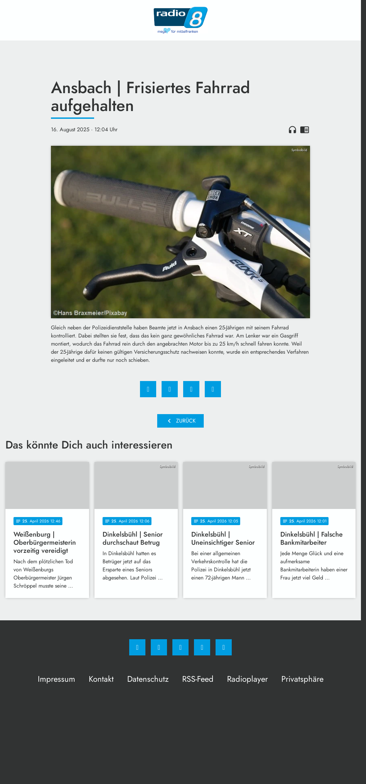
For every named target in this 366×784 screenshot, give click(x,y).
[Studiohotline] (202, 647)
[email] (224, 647)
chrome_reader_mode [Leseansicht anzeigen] (304, 129)
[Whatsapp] (180, 647)
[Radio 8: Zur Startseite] (180, 20)
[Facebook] (137, 647)
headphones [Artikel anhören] (292, 129)
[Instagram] (159, 647)
